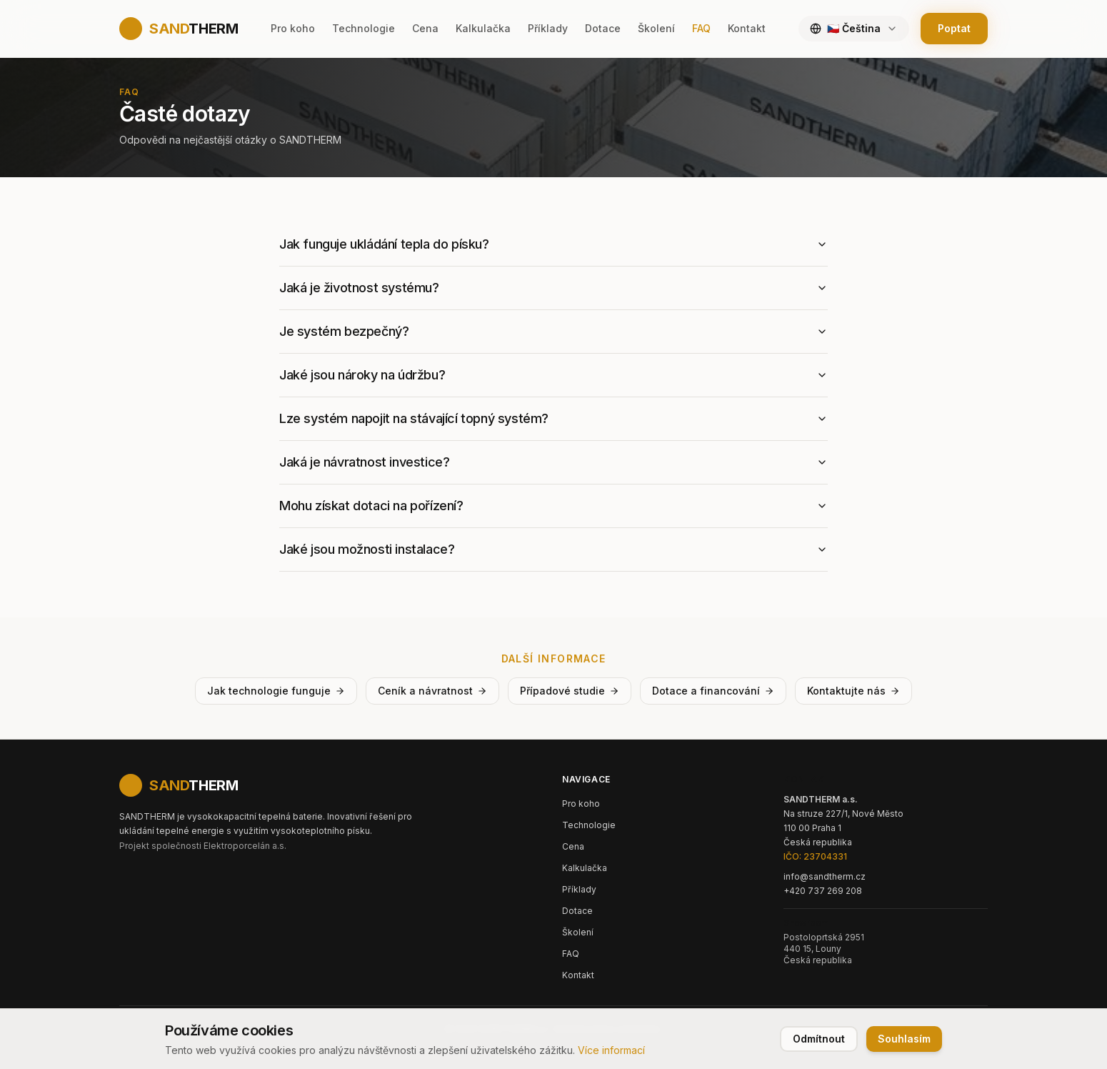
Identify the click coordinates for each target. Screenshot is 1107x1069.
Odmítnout (819, 1039)
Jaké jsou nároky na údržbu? (553, 374)
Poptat (954, 28)
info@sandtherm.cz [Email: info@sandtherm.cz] (824, 876)
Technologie (363, 28)
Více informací (611, 1050)
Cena (425, 28)
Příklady (548, 28)
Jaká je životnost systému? (553, 287)
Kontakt (747, 28)
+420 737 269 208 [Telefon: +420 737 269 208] (822, 890)
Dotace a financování (713, 691)
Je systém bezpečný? (553, 331)
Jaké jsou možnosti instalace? (553, 549)
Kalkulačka (483, 28)
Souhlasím (904, 1039)
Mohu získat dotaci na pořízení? (553, 505)
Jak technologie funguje (276, 691)
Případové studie (569, 691)
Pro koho (293, 28)
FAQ (701, 28)
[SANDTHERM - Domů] (178, 785)
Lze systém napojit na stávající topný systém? (553, 418)
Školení (656, 28)
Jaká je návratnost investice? (553, 461)
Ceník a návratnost (432, 691)
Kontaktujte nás (853, 691)
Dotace (603, 28)
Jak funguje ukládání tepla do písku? (553, 244)
